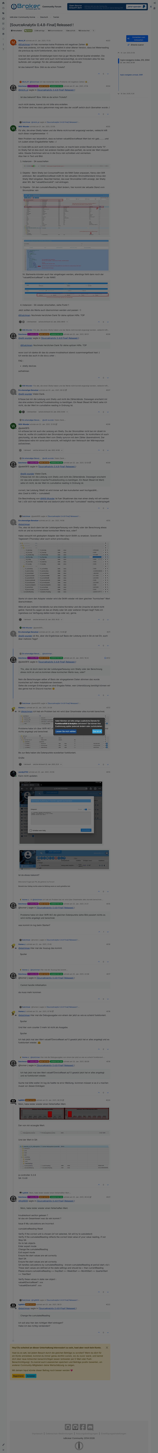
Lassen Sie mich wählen (66, 731)
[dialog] (79, 726)
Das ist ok (97, 731)
